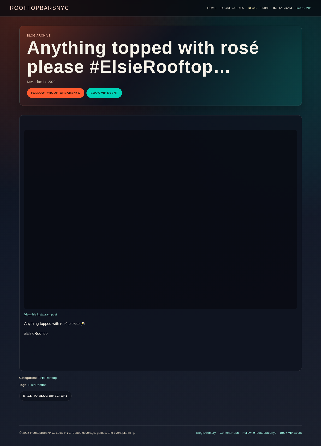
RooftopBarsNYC (39, 8)
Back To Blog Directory (45, 396)
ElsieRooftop (37, 385)
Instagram (282, 8)
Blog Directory (206, 432)
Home (211, 8)
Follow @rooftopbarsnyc (55, 92)
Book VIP (303, 8)
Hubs (264, 8)
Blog (252, 8)
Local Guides (232, 8)
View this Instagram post (40, 314)
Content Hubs (229, 432)
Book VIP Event (104, 92)
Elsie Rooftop (47, 378)
